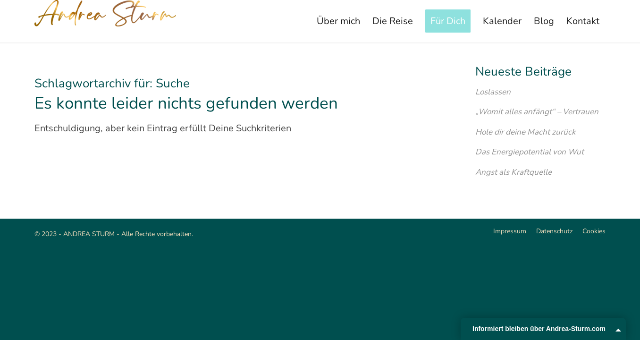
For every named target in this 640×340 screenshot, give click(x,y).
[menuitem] (338, 21)
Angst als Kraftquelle (513, 172)
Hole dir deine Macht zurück (525, 132)
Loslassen (493, 91)
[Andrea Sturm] (105, 21)
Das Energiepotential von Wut (529, 151)
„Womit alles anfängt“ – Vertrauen (536, 111)
